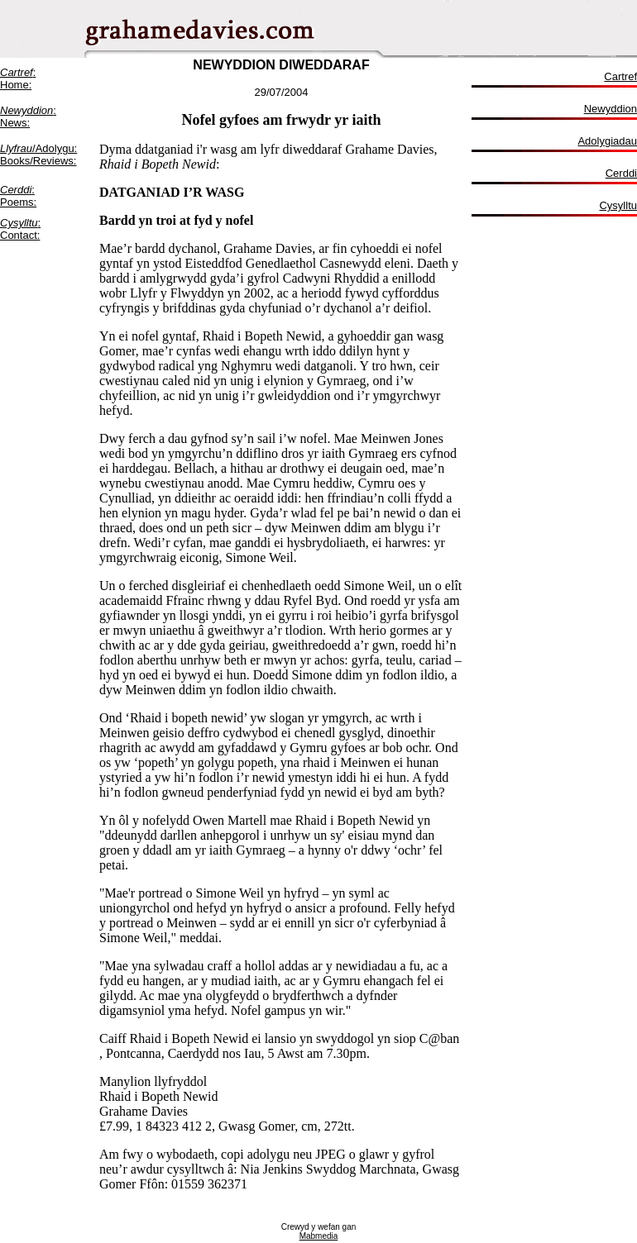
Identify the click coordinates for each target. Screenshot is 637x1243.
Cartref (620, 76)
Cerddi (15, 189)
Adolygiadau (607, 141)
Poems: (18, 202)
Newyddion (610, 108)
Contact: (20, 235)
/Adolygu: (38, 148)
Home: (15, 85)
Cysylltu (618, 205)
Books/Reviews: (38, 161)
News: (15, 123)
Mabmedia (318, 1236)
